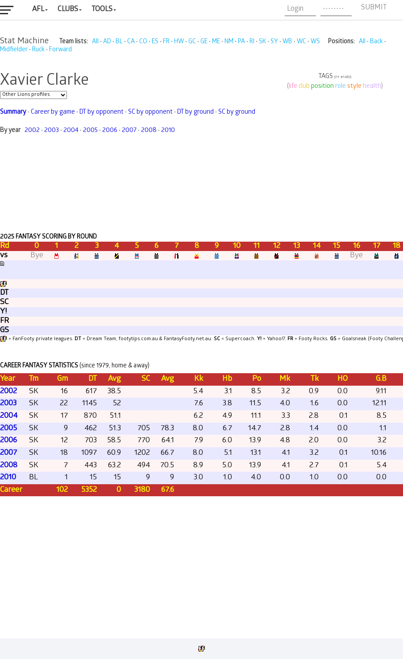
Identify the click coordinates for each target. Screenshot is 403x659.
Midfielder (14, 50)
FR (166, 42)
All (95, 42)
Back (376, 42)
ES (155, 42)
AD (107, 42)
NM (228, 42)
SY (274, 42)
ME (216, 42)
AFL (38, 9)
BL (119, 42)
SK (262, 42)
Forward (60, 50)
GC (192, 42)
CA (131, 42)
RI (251, 42)
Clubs (68, 9)
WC (301, 42)
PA (241, 42)
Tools (101, 9)
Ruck (38, 50)
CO (143, 42)
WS (315, 42)
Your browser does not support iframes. (201, 344)
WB (287, 42)
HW (179, 42)
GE (204, 42)
